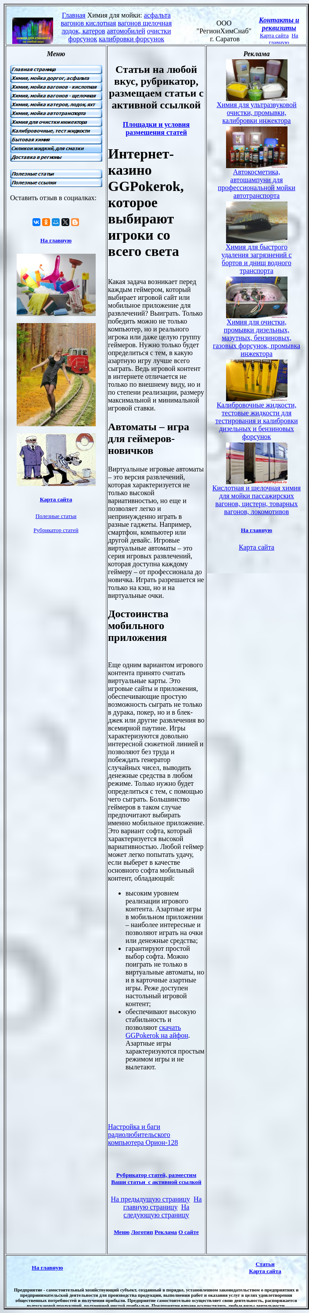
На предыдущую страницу (150, 1199)
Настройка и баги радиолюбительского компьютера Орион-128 (143, 1134)
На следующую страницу (156, 1211)
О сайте (188, 1232)
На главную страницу (162, 1203)
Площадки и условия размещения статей (156, 128)
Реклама (165, 1232)
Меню (121, 1232)
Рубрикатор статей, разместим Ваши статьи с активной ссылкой (156, 1178)
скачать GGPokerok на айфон (157, 1031)
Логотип (142, 1232)
